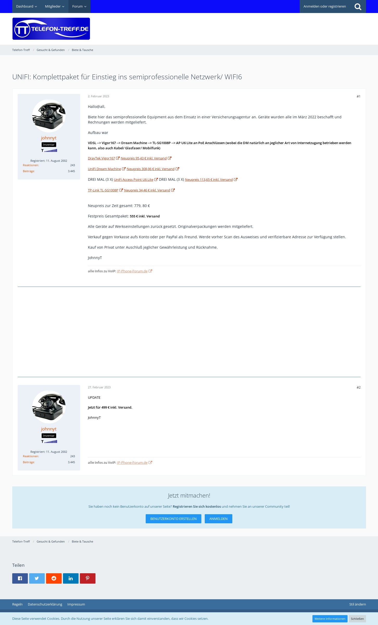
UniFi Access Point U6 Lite (133, 179)
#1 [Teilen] (359, 96)
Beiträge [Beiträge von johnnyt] (28, 171)
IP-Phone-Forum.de (132, 271)
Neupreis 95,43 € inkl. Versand (144, 158)
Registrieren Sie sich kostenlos (197, 506)
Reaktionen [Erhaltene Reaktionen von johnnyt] (30, 165)
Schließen (357, 619)
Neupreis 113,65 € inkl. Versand (209, 179)
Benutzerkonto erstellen (173, 518)
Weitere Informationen (330, 619)
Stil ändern (357, 604)
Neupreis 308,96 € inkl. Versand (151, 168)
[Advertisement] (271, 25)
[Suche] (358, 6)
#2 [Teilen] (359, 387)
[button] (20, 578)
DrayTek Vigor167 (101, 158)
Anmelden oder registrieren (325, 6)
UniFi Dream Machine (104, 168)
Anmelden (218, 518)
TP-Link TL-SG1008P (103, 190)
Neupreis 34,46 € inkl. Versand (147, 190)
